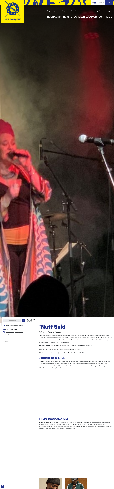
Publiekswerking (59, 11)
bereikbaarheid (73, 11)
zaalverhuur (94, 16)
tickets (67, 16)
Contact (90, 11)
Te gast (49, 11)
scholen (79, 16)
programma (53, 16)
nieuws (83, 11)
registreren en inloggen (103, 11)
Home (108, 16)
